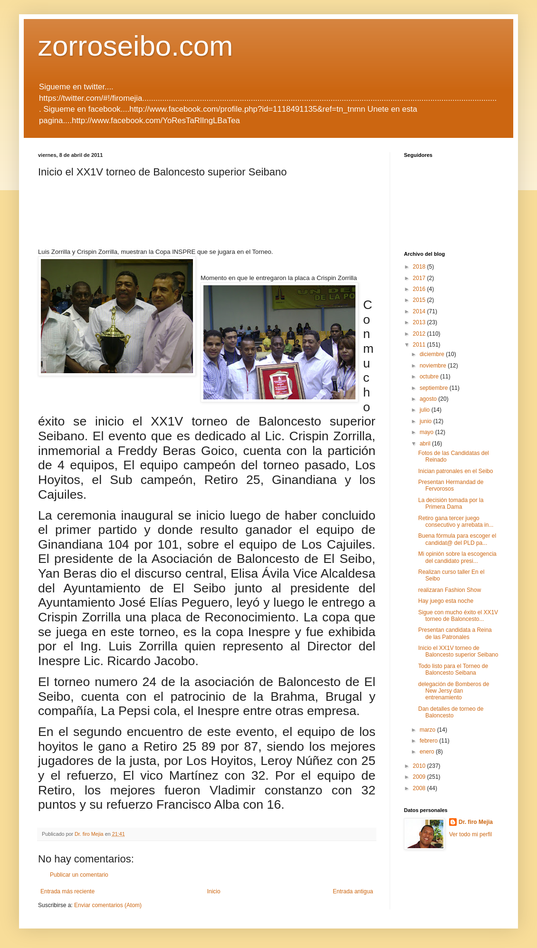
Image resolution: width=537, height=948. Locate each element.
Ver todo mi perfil (470, 834)
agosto (429, 399)
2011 (420, 344)
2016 (420, 289)
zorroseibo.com (135, 46)
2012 (420, 333)
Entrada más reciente (67, 891)
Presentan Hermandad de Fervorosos (450, 485)
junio (426, 421)
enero (428, 751)
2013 (420, 322)
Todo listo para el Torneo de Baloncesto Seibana (453, 669)
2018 (420, 266)
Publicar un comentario (79, 874)
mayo (427, 432)
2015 (420, 300)
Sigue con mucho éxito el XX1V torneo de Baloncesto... (458, 615)
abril (426, 443)
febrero (429, 740)
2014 (420, 311)
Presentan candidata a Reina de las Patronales (455, 633)
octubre (430, 376)
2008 (420, 788)
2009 (420, 777)
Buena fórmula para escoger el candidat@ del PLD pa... (457, 539)
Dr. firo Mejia (476, 822)
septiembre (435, 388)
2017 (420, 278)
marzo (428, 729)
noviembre (434, 365)
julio (426, 409)
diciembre (433, 354)
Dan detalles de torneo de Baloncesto (450, 712)
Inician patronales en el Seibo (455, 471)
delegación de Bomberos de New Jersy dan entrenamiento (453, 691)
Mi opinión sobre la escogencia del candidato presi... (457, 557)
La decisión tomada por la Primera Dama (450, 503)
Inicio (214, 891)
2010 (420, 766)
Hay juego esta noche (445, 601)
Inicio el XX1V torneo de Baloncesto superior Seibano (458, 651)
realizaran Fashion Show (449, 590)
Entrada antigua (353, 891)
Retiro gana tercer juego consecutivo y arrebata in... (455, 521)
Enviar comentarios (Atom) (108, 905)
